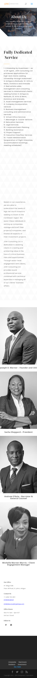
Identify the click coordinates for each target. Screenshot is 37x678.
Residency (11, 664)
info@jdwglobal (9, 600)
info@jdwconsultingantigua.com (14, 604)
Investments (22, 664)
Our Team (17, 667)
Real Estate (23, 662)
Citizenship (12, 662)
